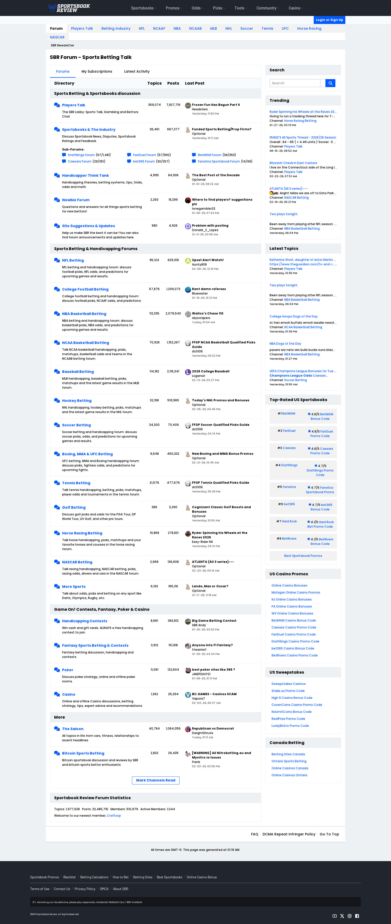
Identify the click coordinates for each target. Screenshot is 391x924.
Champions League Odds (291, 375)
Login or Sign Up (329, 20)
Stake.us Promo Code (288, 691)
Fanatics (289, 487)
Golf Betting (74, 507)
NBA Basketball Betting (84, 313)
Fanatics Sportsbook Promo (320, 489)
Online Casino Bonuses (289, 585)
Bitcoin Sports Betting (83, 753)
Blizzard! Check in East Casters (293, 163)
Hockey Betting (77, 400)
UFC (285, 28)
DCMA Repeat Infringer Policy (289, 834)
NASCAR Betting (77, 562)
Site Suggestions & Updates (88, 225)
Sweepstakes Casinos (289, 684)
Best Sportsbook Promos (303, 556)
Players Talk (82, 28)
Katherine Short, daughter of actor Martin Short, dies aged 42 (316, 260)
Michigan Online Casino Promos (296, 592)
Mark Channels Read (155, 780)
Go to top (329, 834)
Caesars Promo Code (321, 451)
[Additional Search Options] (323, 83)
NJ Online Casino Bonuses (292, 599)
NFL (142, 28)
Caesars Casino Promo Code (294, 627)
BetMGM (288, 413)
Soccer (246, 28)
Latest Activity (137, 71)
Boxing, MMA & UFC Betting (87, 454)
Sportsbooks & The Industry (88, 129)
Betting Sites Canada (288, 754)
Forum (56, 28)
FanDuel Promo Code (321, 433)
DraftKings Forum (81, 155)
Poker (67, 669)
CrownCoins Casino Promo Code (297, 705)
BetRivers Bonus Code (322, 541)
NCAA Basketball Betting (85, 342)
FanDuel (289, 431)
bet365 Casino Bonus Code (293, 648)
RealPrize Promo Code (288, 719)
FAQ (254, 834)
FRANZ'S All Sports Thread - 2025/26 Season (303, 137)
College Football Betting (85, 289)
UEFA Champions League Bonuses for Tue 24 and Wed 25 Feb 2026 (321, 371)
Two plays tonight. (284, 214)
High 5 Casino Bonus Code (292, 698)
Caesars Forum (80, 161)
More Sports (74, 586)
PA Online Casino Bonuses (292, 606)
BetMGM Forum (209, 155)
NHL (228, 28)
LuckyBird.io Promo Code (290, 726)
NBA (177, 28)
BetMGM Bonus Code (322, 416)
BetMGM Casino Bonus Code (294, 620)
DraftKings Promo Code (320, 472)
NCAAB (195, 28)
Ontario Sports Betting (289, 761)
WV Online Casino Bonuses (292, 613)
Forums (63, 71)
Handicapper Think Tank (85, 175)
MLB (213, 28)
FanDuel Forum (144, 155)
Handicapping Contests (84, 620)
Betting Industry (115, 28)
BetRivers (289, 538)
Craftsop (114, 815)
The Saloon (73, 728)
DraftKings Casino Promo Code (295, 641)
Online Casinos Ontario (289, 775)
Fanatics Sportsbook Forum (219, 161)
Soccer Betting (76, 425)
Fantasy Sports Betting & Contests (95, 645)
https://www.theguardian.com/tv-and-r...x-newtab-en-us (315, 264)
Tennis (267, 28)
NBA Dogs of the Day (285, 343)
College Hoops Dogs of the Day (294, 316)
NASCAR (57, 37)
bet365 (289, 504)
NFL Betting (73, 260)
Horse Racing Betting (82, 533)
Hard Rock (289, 521)
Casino (68, 694)
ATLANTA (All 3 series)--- (289, 188)
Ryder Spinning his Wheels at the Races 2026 (304, 112)
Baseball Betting (78, 371)
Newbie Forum (76, 199)
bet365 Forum (144, 161)
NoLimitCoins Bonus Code (292, 712)
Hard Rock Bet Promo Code (320, 524)
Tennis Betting (76, 482)
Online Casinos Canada (290, 768)
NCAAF (159, 28)
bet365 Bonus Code (321, 507)
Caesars (319, 375)
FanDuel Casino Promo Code (294, 634)
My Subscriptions (97, 71)
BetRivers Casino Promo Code (295, 655)
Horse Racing (309, 28)
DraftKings (289, 465)
